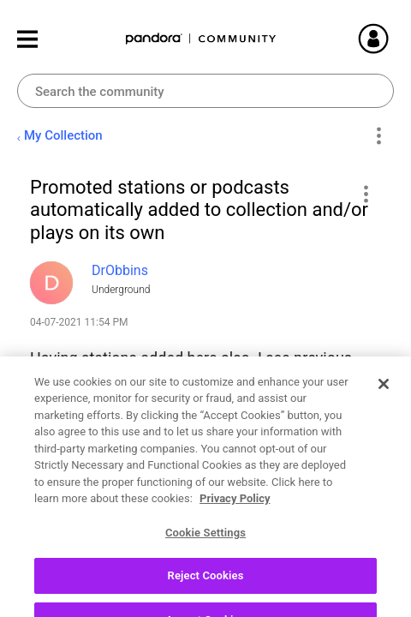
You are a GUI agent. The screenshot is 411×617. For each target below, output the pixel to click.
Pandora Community (201, 39)
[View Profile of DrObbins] (120, 270)
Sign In (394, 38)
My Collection (63, 135)
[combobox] (205, 91)
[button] (365, 193)
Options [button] (378, 136)
